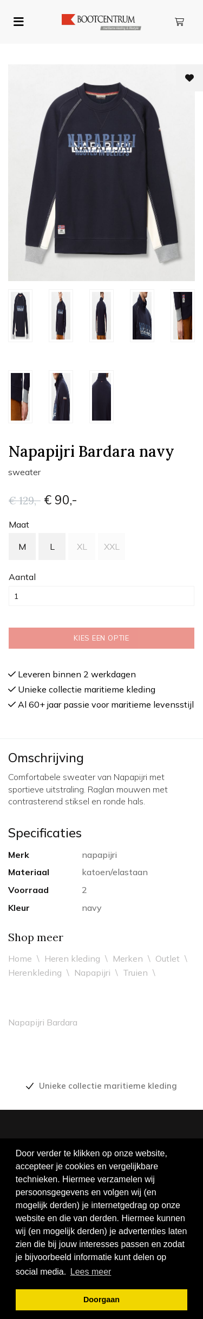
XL (82, 546)
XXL (112, 546)
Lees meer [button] (91, 1271)
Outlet (167, 958)
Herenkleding (35, 972)
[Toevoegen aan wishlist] (189, 77)
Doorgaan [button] (101, 1299)
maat (19, 524)
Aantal (22, 576)
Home (20, 958)
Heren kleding (72, 958)
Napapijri (92, 972)
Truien (135, 972)
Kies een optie (101, 638)
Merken (128, 958)
